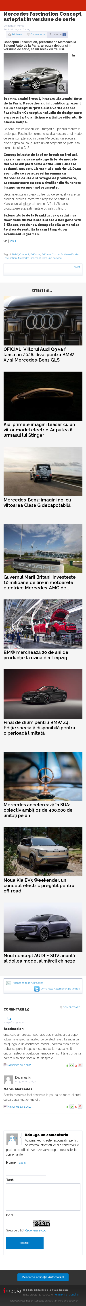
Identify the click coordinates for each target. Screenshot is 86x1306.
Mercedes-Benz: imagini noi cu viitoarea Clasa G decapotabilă (37, 502)
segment (36, 258)
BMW (15, 254)
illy (8, 1018)
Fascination (10, 258)
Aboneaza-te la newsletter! (28, 983)
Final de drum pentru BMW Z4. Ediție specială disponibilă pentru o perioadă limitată (39, 728)
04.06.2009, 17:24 (15, 1022)
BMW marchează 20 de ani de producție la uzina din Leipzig (36, 655)
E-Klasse (35, 254)
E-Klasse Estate (69, 254)
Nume (11, 1162)
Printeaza (17, 34)
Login (22, 1162)
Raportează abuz (19, 1065)
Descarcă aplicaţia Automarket (43, 1277)
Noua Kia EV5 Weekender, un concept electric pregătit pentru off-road (39, 886)
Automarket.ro (43, 5)
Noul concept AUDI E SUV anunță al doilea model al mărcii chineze (39, 958)
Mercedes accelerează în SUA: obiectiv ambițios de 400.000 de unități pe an (38, 810)
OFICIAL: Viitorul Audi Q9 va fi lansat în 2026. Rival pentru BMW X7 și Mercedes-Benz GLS (39, 355)
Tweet (76, 267)
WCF (13, 241)
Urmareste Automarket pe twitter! (60, 988)
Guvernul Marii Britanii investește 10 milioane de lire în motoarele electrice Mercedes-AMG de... (40, 582)
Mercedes (23, 258)
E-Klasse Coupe (50, 254)
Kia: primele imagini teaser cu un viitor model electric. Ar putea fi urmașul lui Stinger (39, 430)
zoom (61, 87)
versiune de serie (52, 258)
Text (10, 1180)
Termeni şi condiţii (66, 1294)
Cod (9, 1215)
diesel (27, 204)
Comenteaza (38, 34)
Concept (24, 254)
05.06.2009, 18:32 (27, 1081)
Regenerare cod (35, 1230)
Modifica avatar (12, 1139)
